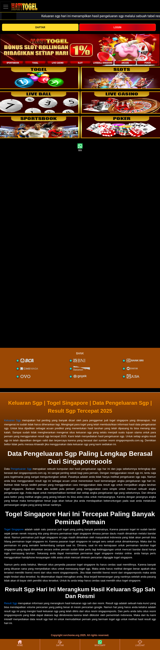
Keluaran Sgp (12, 420)
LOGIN (117, 27)
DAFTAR (40, 27)
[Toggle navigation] (5, 7)
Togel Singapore (13, 529)
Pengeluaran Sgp (21, 468)
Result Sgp (10, 603)
